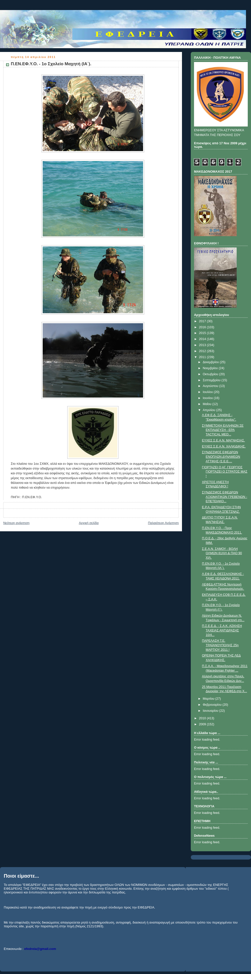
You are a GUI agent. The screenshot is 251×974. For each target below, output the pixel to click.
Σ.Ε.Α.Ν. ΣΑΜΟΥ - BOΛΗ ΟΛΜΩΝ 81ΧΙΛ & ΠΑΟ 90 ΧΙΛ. (222, 553)
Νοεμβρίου (211, 368)
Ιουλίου (208, 392)
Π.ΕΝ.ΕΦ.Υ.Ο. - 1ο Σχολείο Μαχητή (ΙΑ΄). (51, 63)
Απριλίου (209, 410)
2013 (203, 345)
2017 (203, 321)
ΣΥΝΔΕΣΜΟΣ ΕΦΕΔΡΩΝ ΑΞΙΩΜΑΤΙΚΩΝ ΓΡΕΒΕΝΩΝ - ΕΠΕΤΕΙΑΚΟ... (224, 497)
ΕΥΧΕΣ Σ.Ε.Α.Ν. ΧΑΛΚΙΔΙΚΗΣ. (224, 446)
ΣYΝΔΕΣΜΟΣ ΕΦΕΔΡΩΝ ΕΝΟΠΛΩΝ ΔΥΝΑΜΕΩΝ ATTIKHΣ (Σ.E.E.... (221, 456)
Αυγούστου (211, 386)
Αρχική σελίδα (89, 523)
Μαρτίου (209, 698)
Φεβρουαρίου (213, 704)
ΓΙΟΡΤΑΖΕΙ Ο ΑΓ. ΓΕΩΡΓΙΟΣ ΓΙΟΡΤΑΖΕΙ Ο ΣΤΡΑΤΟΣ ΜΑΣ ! (224, 472)
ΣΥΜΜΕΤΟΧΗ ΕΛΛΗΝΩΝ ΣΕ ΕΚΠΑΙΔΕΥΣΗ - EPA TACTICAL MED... (223, 430)
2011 (203, 357)
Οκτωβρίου (211, 374)
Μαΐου (207, 404)
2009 (203, 724)
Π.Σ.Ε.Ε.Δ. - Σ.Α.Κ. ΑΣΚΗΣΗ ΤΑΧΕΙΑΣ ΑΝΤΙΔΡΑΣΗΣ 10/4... (222, 630)
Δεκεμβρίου (211, 362)
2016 (203, 327)
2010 (203, 718)
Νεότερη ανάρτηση (16, 523)
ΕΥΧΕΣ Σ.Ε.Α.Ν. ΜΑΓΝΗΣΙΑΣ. (223, 440)
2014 (203, 339)
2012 (203, 351)
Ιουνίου (208, 398)
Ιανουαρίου (211, 710)
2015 (203, 333)
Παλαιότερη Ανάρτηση (163, 523)
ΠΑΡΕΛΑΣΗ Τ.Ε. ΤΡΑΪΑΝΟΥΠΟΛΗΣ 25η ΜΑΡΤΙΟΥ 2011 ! (220, 645)
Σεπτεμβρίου (212, 380)
